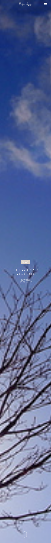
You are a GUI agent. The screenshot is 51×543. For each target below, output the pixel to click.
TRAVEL (25, 262)
